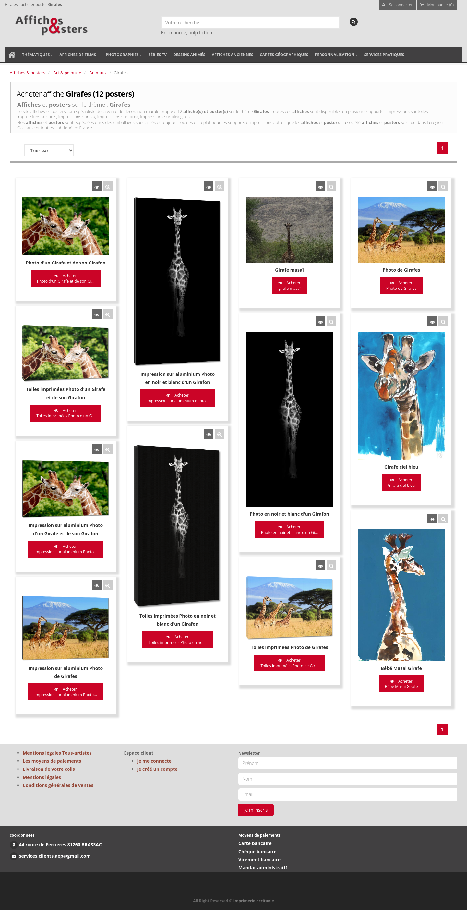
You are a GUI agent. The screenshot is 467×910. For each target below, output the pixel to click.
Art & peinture (67, 73)
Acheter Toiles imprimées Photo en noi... (171, 626)
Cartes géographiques (284, 54)
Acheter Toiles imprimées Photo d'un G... (65, 406)
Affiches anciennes (232, 54)
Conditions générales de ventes (58, 785)
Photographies (124, 54)
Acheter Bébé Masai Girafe (382, 665)
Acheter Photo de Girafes (382, 285)
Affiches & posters (27, 73)
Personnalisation (336, 54)
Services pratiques (386, 54)
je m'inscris (256, 810)
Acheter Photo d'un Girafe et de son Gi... (65, 278)
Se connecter (397, 4)
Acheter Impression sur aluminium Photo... (171, 397)
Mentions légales (42, 777)
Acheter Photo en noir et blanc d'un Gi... (276, 522)
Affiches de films (79, 54)
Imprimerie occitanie (254, 901)
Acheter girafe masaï (277, 285)
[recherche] (354, 22)
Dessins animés (189, 54)
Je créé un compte (157, 769)
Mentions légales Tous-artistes (57, 753)
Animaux (98, 73)
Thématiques (37, 54)
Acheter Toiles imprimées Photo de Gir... (277, 641)
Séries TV (158, 54)
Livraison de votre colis (49, 769)
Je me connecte (154, 761)
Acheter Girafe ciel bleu (382, 475)
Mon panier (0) (437, 4)
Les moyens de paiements (52, 761)
